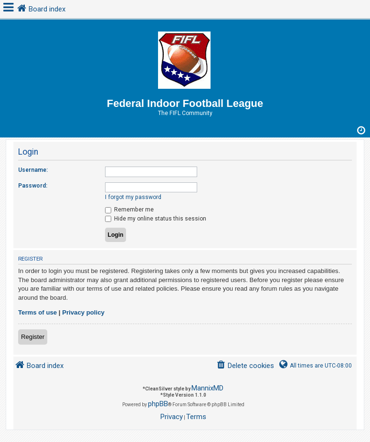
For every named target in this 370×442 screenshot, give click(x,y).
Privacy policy (83, 312)
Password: (32, 185)
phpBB (158, 404)
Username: (33, 170)
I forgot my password (133, 197)
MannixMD (207, 388)
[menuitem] (245, 365)
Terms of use (37, 312)
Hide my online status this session (155, 218)
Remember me (129, 209)
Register (32, 336)
